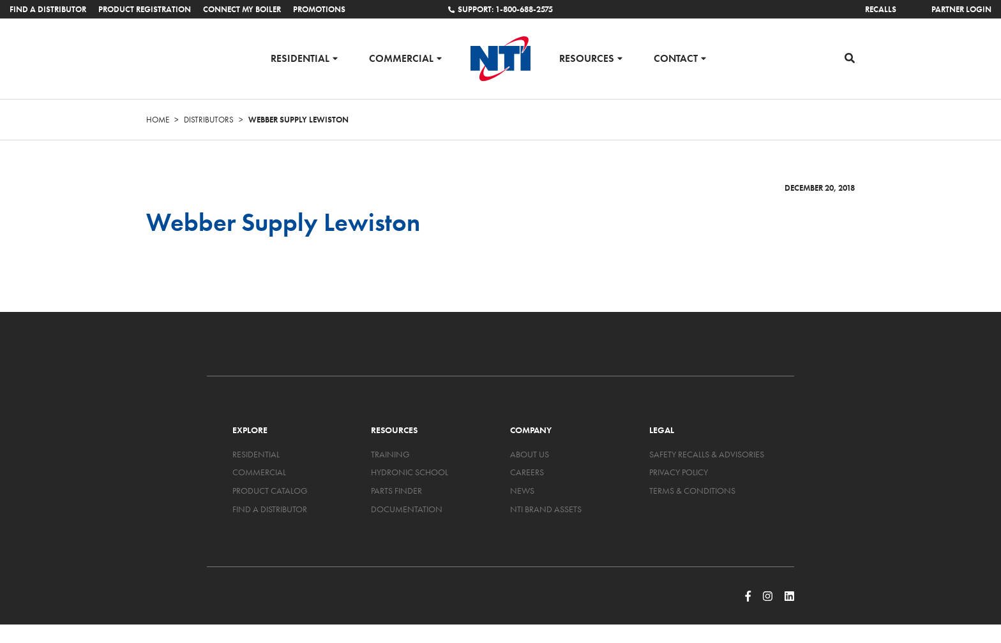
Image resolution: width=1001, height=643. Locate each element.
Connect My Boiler (242, 9)
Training (390, 454)
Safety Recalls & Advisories (706, 454)
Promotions (319, 9)
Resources (586, 57)
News (522, 490)
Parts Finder (396, 490)
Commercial (401, 57)
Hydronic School (409, 472)
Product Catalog (270, 490)
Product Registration (144, 9)
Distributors (209, 119)
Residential (300, 57)
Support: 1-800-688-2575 (500, 9)
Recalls (880, 9)
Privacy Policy (678, 472)
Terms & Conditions (692, 490)
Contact (676, 57)
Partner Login (961, 9)
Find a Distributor (48, 9)
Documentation (406, 509)
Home (157, 119)
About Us (529, 454)
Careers (527, 472)
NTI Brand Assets (546, 509)
